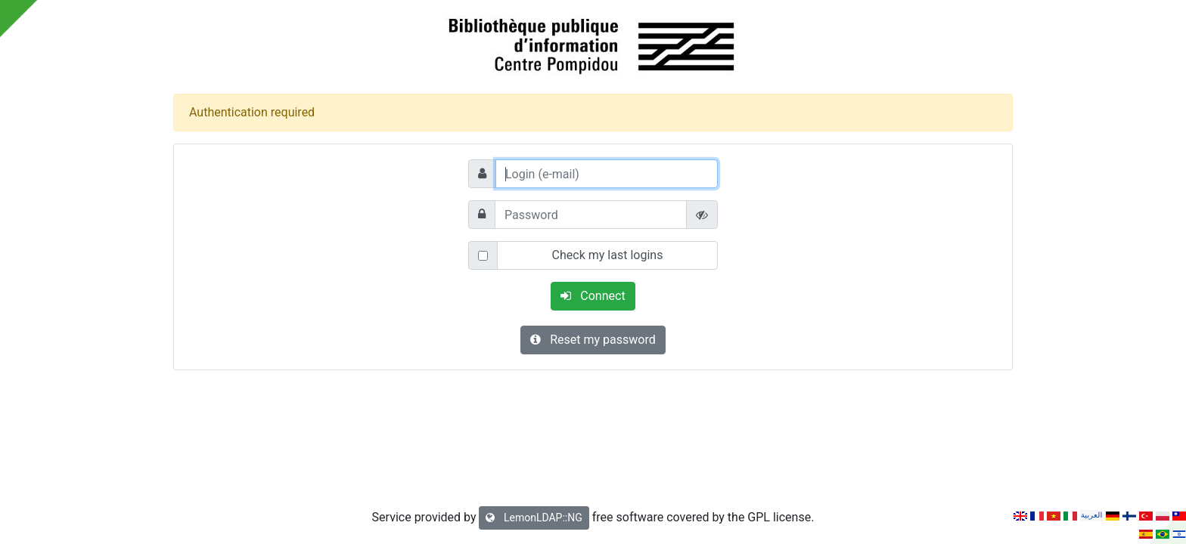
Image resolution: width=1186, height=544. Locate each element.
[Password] (591, 214)
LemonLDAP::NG (534, 518)
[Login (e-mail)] (606, 173)
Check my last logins (607, 255)
